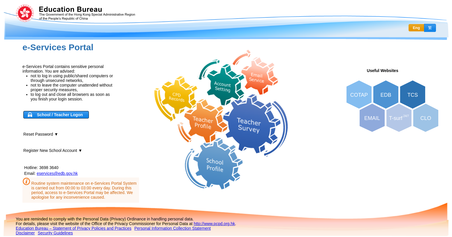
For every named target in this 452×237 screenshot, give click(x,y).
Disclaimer (25, 233)
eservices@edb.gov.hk (57, 173)
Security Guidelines (55, 233)
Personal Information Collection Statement (172, 228)
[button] (56, 115)
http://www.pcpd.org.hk (214, 223)
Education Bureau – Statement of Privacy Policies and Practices (73, 228)
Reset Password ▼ (40, 134)
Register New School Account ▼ (52, 150)
